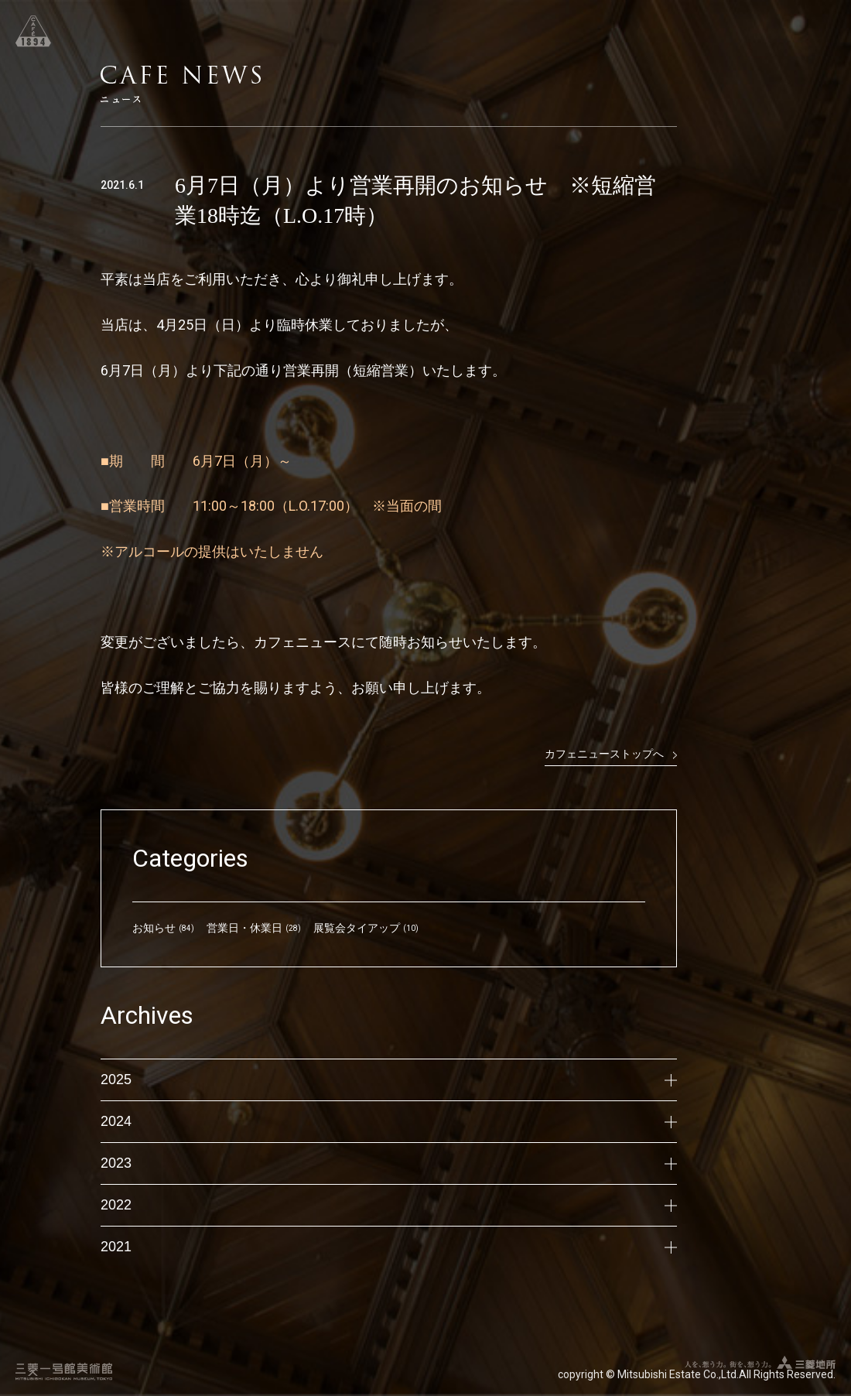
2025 (389, 1079)
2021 (389, 1246)
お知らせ (154, 928)
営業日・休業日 (244, 928)
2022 (389, 1205)
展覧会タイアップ (356, 928)
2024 (389, 1121)
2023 (389, 1163)
